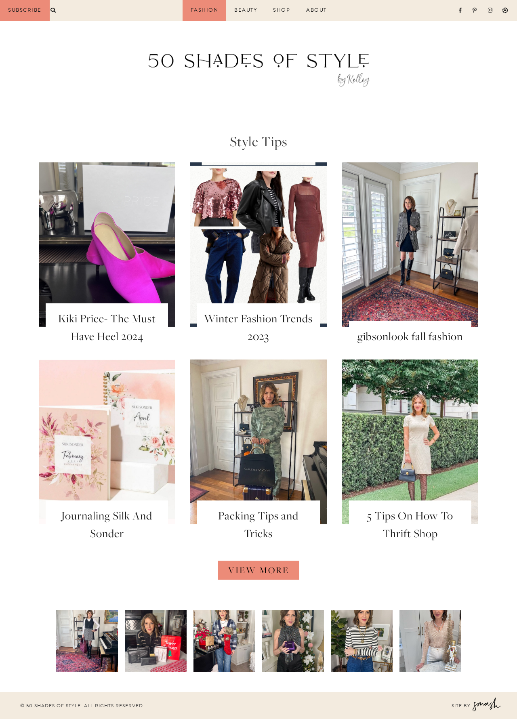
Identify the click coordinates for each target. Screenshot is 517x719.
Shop (281, 10)
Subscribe (25, 10)
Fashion (205, 10)
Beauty (245, 10)
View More (258, 570)
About (316, 10)
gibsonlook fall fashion (410, 336)
